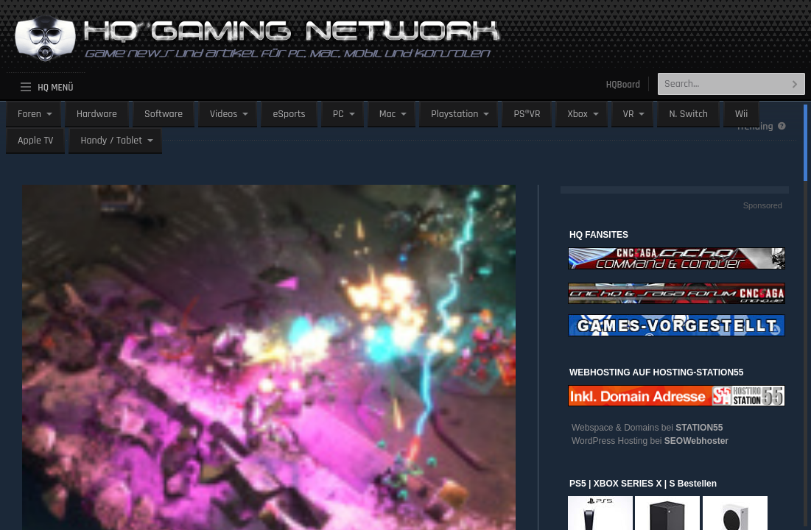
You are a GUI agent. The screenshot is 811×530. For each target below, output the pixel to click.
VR (628, 114)
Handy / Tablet (111, 140)
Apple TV (35, 140)
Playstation (454, 114)
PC (338, 114)
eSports (289, 114)
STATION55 (699, 428)
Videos (223, 114)
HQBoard (623, 85)
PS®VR (526, 114)
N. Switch (688, 114)
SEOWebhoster (696, 441)
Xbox (577, 114)
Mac (387, 114)
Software (163, 114)
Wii (741, 114)
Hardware (97, 114)
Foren (29, 114)
